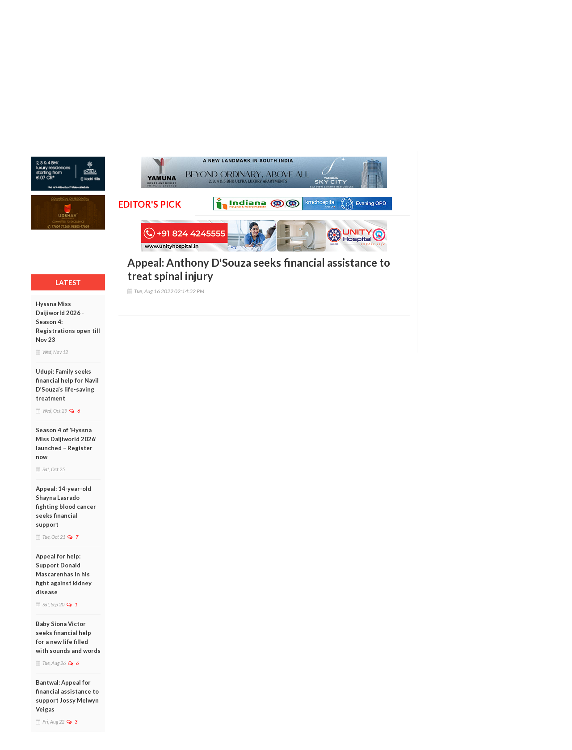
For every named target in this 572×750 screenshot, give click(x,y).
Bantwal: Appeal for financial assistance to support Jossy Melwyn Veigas (67, 696)
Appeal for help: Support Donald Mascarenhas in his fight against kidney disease (64, 574)
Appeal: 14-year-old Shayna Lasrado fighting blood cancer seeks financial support (66, 506)
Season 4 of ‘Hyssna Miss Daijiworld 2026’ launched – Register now (66, 443)
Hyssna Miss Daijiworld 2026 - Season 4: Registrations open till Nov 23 (68, 321)
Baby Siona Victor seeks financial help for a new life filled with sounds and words (68, 637)
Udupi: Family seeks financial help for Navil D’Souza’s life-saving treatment (67, 385)
